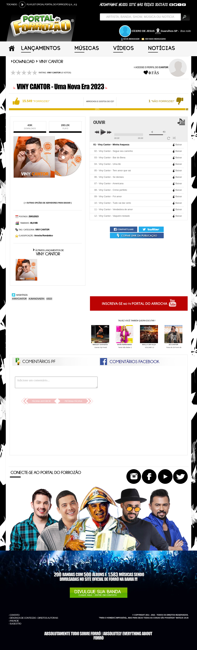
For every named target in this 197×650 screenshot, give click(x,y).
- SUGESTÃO (15, 623)
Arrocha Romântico (43, 235)
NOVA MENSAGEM (130, 39)
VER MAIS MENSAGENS (154, 39)
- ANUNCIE (14, 620)
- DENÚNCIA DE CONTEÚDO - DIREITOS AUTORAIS (33, 618)
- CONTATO (14, 615)
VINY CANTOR (42, 229)
